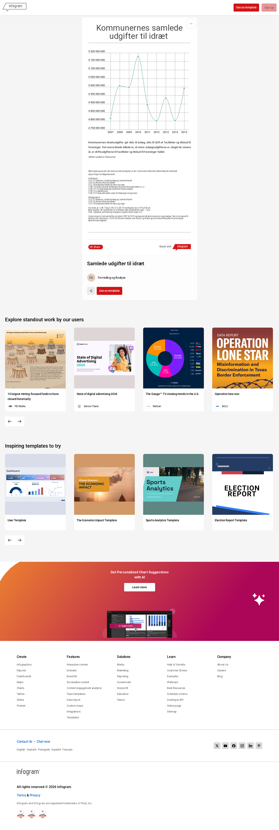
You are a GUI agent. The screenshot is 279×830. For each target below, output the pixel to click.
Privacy (35, 795)
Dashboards (24, 676)
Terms (21, 795)
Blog (220, 676)
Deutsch (31, 749)
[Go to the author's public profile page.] (106, 277)
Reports (21, 670)
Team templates (76, 693)
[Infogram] (14, 7)
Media (120, 664)
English (21, 749)
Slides (20, 699)
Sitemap (172, 711)
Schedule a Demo (177, 693)
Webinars (172, 682)
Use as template (246, 7)
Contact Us (24, 742)
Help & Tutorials (176, 664)
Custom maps (75, 705)
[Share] (91, 291)
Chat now (43, 742)
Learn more (139, 587)
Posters (21, 705)
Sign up (269, 7)
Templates (73, 717)
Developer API (175, 699)
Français (67, 749)
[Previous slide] (10, 421)
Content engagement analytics (84, 688)
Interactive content (77, 664)
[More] (191, 24)
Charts (20, 688)
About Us (222, 664)
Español (56, 749)
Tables (20, 693)
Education (123, 693)
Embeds (71, 670)
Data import (73, 699)
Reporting (122, 676)
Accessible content (78, 682)
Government (124, 682)
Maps (20, 682)
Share (97, 247)
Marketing (123, 670)
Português (44, 749)
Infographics (24, 664)
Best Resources (176, 688)
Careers (221, 670)
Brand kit (72, 676)
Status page (174, 705)
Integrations (73, 711)
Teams (121, 699)
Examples (172, 676)
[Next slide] (19, 421)
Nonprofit (122, 688)
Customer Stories (177, 670)
